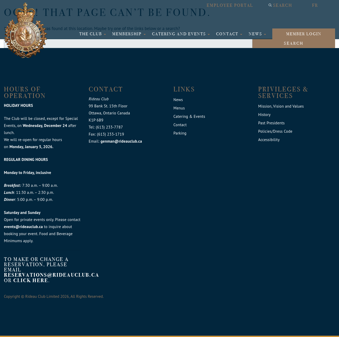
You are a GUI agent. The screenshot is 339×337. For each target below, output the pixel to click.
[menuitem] (321, 5)
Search (282, 5)
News (256, 33)
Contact (228, 33)
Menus (179, 108)
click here (30, 280)
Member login (303, 33)
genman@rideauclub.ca (121, 141)
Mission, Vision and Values (281, 106)
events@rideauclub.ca (23, 226)
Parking (180, 133)
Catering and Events (179, 33)
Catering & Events (189, 116)
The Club (91, 33)
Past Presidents (271, 122)
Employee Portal (230, 5)
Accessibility (269, 139)
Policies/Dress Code (275, 131)
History (264, 114)
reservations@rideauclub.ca (51, 275)
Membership (127, 33)
